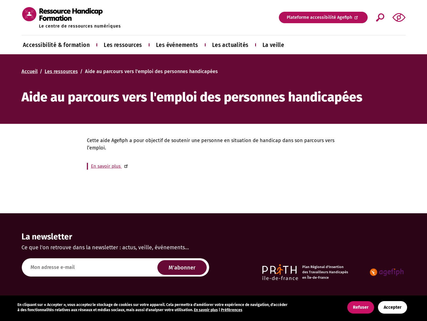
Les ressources (123, 45)
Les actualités (230, 45)
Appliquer (380, 17)
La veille (273, 45)
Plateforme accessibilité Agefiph (323, 17)
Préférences (231, 310)
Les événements (177, 45)
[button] (398, 17)
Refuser (360, 307)
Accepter (392, 307)
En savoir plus (110, 166)
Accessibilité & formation (56, 45)
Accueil (30, 71)
